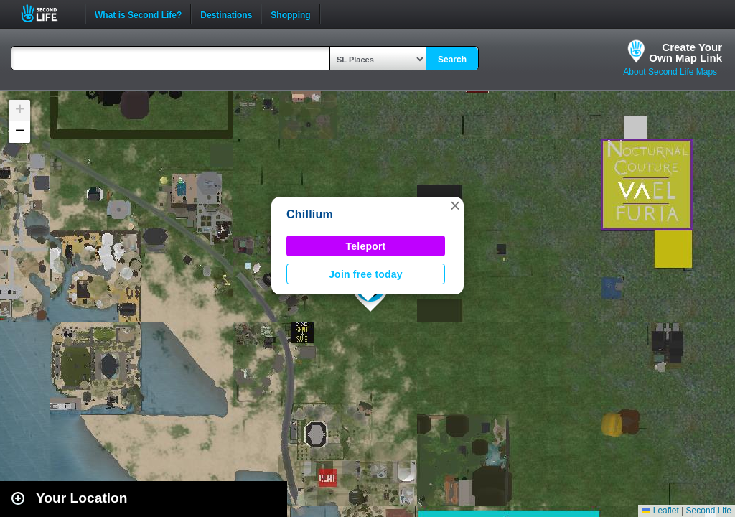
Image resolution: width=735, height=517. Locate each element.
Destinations (226, 13)
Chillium (309, 214)
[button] (455, 205)
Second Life (47, 13)
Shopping (290, 13)
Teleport (366, 246)
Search (452, 60)
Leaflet (660, 511)
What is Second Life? (138, 13)
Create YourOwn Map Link (685, 52)
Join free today (366, 274)
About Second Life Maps (670, 72)
